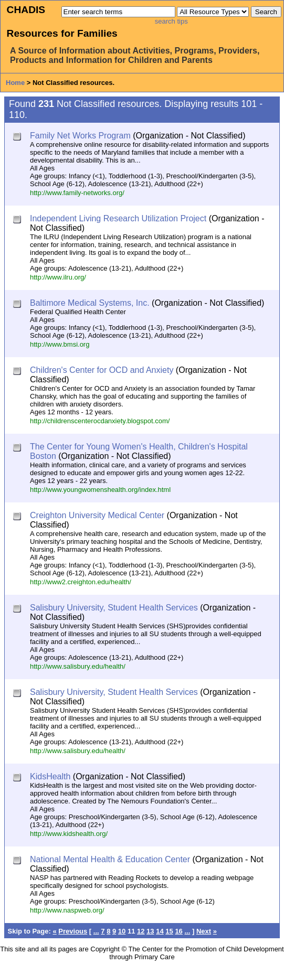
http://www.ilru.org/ (58, 277)
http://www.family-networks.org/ (77, 193)
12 (140, 931)
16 (178, 931)
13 (150, 931)
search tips (171, 21)
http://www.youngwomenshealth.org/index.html (100, 490)
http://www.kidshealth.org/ (69, 834)
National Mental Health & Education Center (110, 859)
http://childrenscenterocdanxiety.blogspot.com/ (100, 421)
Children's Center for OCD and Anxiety (101, 370)
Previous (72, 931)
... (96, 931)
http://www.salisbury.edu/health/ (77, 666)
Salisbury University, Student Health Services (114, 607)
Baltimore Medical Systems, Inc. (90, 302)
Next (203, 931)
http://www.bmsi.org (59, 344)
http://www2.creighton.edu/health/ (80, 582)
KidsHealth (50, 776)
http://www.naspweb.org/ (67, 910)
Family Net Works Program (80, 135)
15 (169, 931)
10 (121, 931)
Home (15, 83)
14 (159, 931)
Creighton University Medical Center (97, 515)
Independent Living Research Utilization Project (118, 218)
